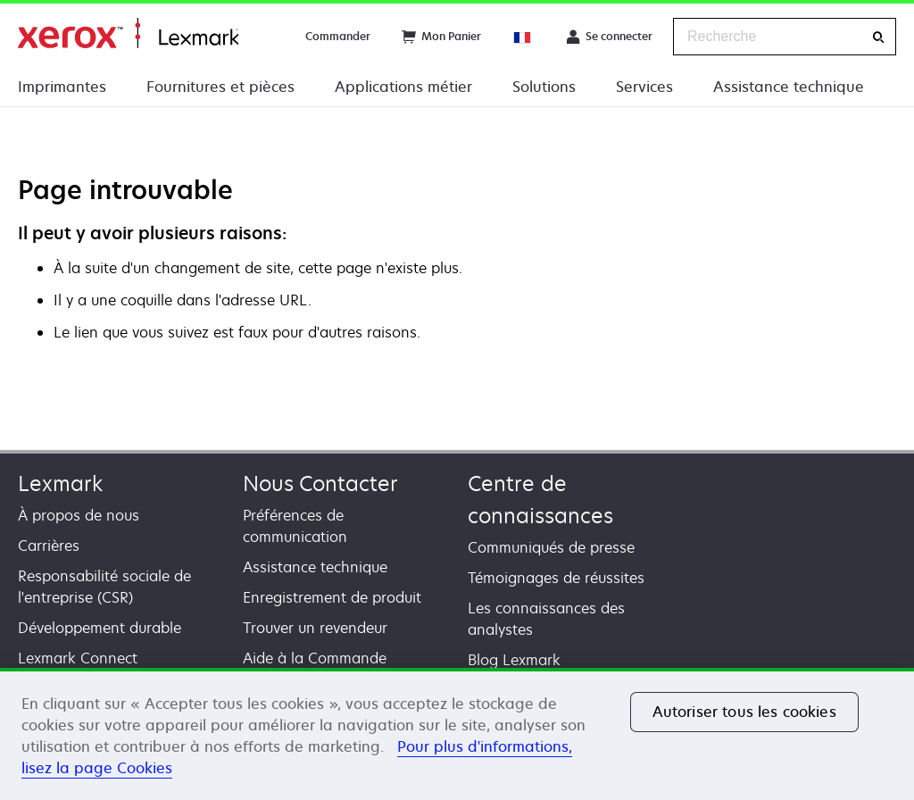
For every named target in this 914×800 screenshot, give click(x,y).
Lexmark (60, 483)
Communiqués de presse (551, 547)
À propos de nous (78, 515)
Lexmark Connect (77, 658)
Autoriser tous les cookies (744, 711)
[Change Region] (523, 36)
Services (644, 86)
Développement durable (99, 628)
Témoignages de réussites (556, 578)
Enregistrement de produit (332, 597)
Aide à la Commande (314, 658)
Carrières (48, 545)
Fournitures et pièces (220, 86)
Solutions (544, 86)
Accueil (128, 33)
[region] (457, 734)
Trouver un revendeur (315, 628)
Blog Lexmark (514, 660)
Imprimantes (62, 86)
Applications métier (403, 86)
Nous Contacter (320, 483)
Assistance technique (788, 86)
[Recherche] (878, 37)
